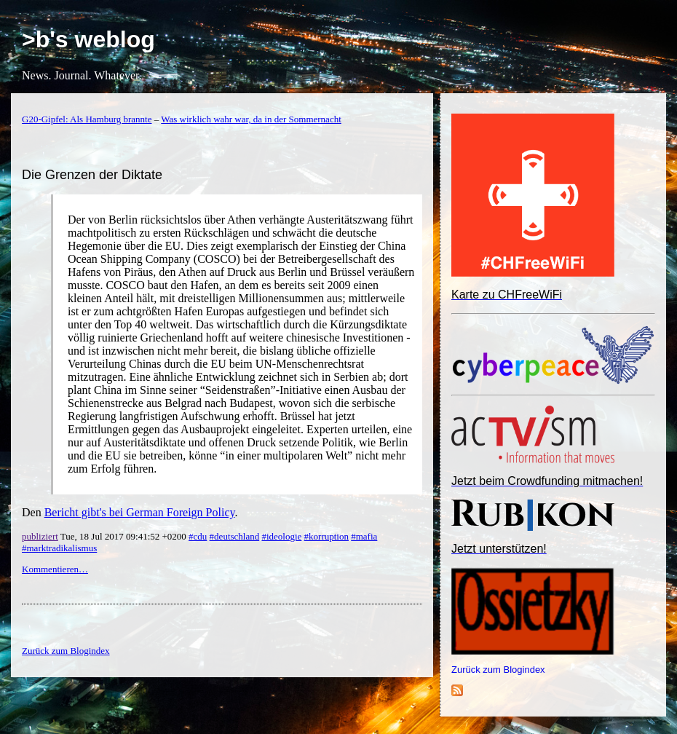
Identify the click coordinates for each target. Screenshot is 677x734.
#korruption (326, 536)
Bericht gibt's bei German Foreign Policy (139, 512)
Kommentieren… (55, 569)
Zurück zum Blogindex (498, 669)
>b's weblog (88, 39)
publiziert (40, 536)
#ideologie (281, 536)
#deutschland (235, 536)
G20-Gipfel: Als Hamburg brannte (86, 119)
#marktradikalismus (59, 547)
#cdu (198, 536)
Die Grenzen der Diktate (92, 174)
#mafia (364, 536)
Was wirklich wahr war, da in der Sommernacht (251, 119)
